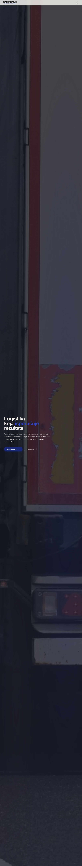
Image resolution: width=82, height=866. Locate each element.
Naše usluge (30, 449)
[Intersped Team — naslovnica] (10, 2)
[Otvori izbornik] (77, 2)
